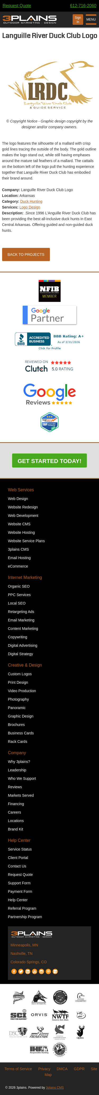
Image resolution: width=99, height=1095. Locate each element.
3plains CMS (18, 549)
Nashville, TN (21, 953)
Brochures (16, 725)
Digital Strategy (20, 654)
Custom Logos (20, 674)
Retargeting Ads (21, 612)
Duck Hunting (31, 201)
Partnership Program (25, 917)
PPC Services (19, 595)
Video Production (22, 691)
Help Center (19, 840)
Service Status (20, 849)
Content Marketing (23, 628)
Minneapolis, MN (24, 945)
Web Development (23, 515)
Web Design (18, 499)
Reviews (15, 787)
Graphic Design (21, 716)
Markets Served (21, 795)
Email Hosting (19, 558)
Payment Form (20, 891)
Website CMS (19, 524)
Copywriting (17, 637)
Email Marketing (21, 620)
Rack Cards (17, 741)
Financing (16, 804)
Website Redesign (23, 507)
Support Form (19, 883)
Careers (14, 812)
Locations (16, 821)
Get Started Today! (50, 461)
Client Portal (18, 858)
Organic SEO (19, 586)
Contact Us (17, 866)
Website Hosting (21, 532)
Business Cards (21, 733)
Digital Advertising (22, 645)
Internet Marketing (25, 577)
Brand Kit (15, 829)
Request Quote (17, 5)
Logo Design (30, 207)
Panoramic (17, 708)
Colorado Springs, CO (29, 962)
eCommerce (18, 566)
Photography (18, 699)
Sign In (78, 20)
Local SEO (17, 603)
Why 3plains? (19, 761)
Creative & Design (25, 665)
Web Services (21, 490)
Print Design (18, 682)
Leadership (17, 770)
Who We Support (22, 778)
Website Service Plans (26, 541)
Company (17, 753)
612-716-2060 (83, 5)
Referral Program (22, 908)
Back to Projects (26, 254)
